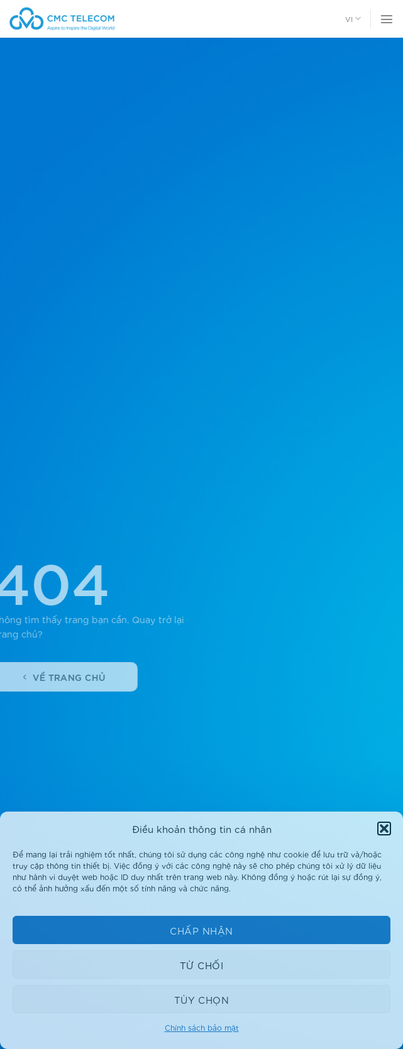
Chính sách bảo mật (202, 1027)
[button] (384, 828)
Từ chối (201, 965)
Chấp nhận (201, 930)
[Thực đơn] (387, 18)
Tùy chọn (201, 999)
